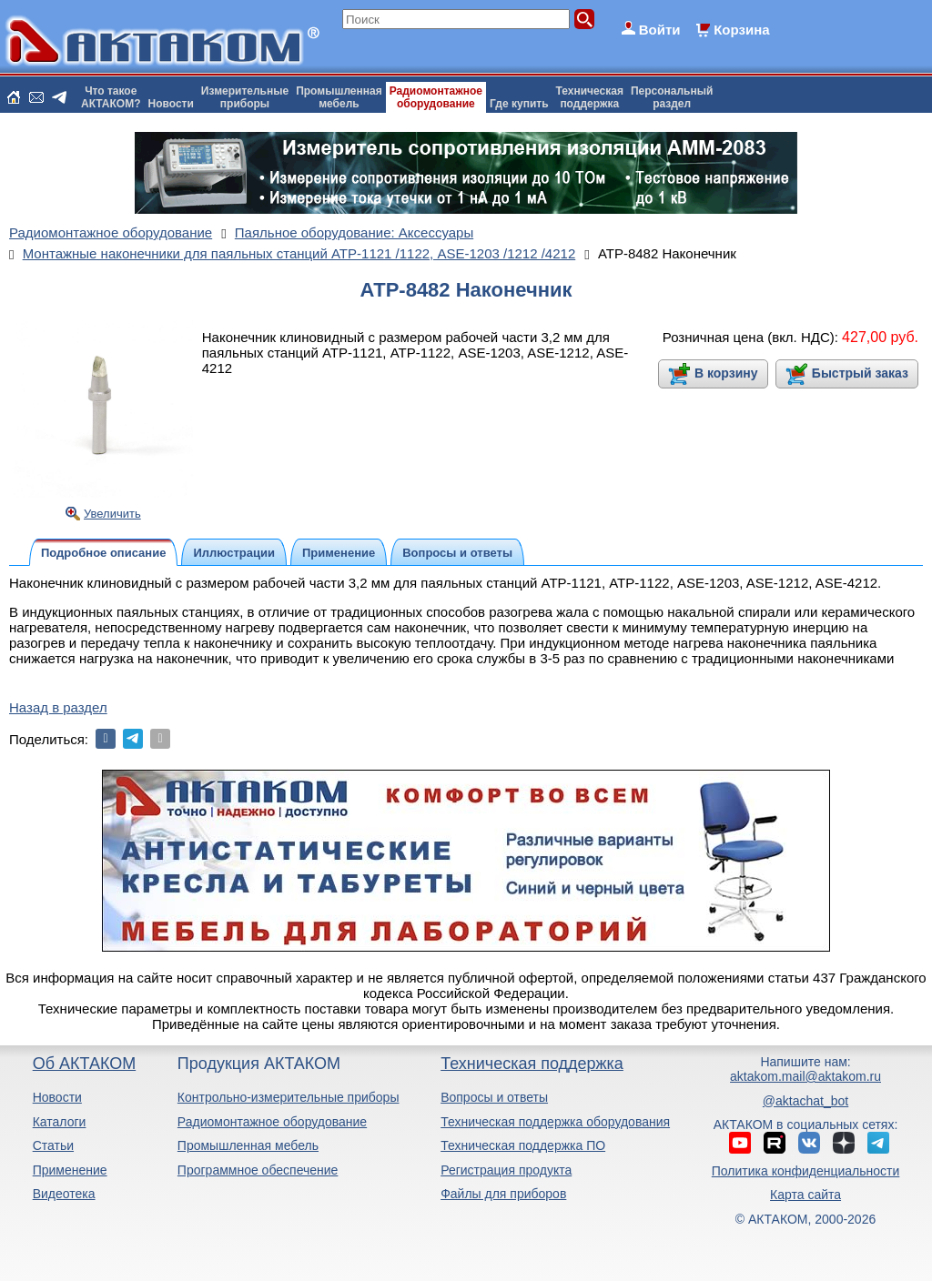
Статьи (53, 1145)
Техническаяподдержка (589, 97)
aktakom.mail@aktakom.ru (805, 1076)
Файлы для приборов (503, 1193)
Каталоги (59, 1122)
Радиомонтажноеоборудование (436, 97)
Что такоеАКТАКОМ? (111, 97)
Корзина (741, 29)
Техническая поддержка (532, 1063)
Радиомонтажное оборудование (272, 1122)
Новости (171, 103)
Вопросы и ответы (494, 1097)
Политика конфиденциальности (806, 1171)
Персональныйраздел (672, 97)
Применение (70, 1170)
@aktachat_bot (805, 1101)
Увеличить (112, 513)
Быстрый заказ (860, 373)
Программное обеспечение (258, 1170)
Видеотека (64, 1193)
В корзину (726, 373)
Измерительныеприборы (245, 97)
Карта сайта (805, 1194)
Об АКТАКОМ (84, 1063)
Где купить (519, 103)
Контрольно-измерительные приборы (288, 1097)
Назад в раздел (58, 707)
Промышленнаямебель (339, 97)
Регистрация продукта (506, 1170)
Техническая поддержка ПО (523, 1145)
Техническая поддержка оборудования (555, 1122)
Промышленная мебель (248, 1145)
